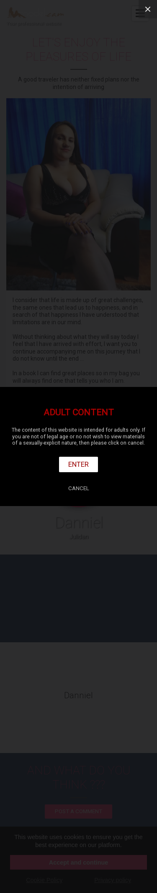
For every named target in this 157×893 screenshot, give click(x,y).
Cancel (78, 488)
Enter (78, 464)
